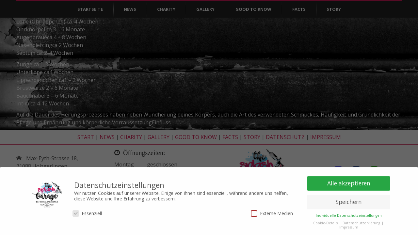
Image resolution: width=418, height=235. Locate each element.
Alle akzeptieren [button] (348, 181)
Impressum (348, 225)
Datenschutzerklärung (362, 221)
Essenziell (87, 211)
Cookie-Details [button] (326, 221)
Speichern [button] (349, 200)
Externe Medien (272, 211)
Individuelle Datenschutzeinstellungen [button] (349, 213)
